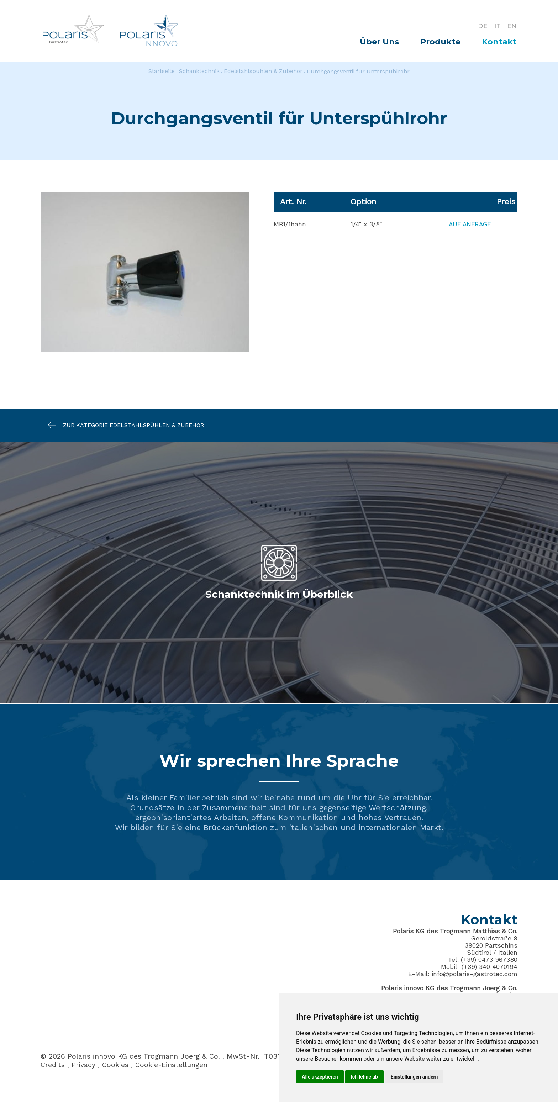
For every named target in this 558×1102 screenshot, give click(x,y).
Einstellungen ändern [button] (414, 1077)
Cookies (115, 1065)
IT (497, 26)
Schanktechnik (199, 71)
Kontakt (499, 42)
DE (481, 26)
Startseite (161, 71)
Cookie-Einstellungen (171, 1065)
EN (512, 26)
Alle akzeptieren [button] (320, 1077)
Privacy (83, 1065)
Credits (53, 1065)
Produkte (440, 42)
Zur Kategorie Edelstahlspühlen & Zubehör (122, 425)
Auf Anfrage (468, 224)
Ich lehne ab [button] (364, 1077)
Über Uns (379, 42)
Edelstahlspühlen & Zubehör (263, 71)
